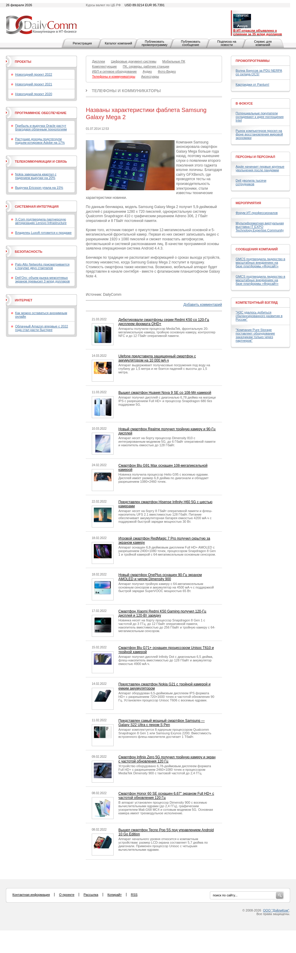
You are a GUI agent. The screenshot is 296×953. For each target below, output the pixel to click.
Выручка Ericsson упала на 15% (39, 187)
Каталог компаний (118, 43)
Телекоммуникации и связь (41, 161)
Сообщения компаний (257, 249)
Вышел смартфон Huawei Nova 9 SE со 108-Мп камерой (164, 393)
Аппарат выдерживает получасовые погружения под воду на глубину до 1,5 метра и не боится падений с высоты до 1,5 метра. (164, 368)
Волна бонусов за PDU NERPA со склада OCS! (259, 72)
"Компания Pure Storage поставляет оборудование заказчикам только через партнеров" (255, 335)
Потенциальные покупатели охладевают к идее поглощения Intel (260, 116)
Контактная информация (31, 894)
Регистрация (82, 43)
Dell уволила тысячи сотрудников (251, 182)
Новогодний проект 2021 (33, 84)
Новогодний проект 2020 (33, 94)
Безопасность (28, 251)
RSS (134, 894)
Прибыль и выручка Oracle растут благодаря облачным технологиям (41, 127)
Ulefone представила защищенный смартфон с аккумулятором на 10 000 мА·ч (157, 358)
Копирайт (114, 894)
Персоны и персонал (255, 157)
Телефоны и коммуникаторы (126, 90)
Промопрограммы (253, 61)
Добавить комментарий (203, 305)
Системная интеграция (37, 206)
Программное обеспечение (41, 113)
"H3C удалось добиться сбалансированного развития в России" (259, 316)
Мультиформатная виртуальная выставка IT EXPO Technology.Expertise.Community (260, 226)
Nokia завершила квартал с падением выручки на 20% (35, 176)
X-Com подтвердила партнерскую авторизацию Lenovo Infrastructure (41, 221)
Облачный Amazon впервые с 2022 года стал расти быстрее (41, 328)
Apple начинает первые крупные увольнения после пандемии (260, 168)
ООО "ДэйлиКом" (276, 910)
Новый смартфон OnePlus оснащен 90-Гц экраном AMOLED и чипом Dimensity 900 (160, 577)
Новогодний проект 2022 (33, 74)
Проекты (23, 61)
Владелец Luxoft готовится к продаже (43, 232)
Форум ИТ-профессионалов (257, 213)
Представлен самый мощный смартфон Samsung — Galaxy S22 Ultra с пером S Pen (161, 723)
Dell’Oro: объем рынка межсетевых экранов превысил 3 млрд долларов (42, 279)
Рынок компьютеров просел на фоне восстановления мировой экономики (259, 134)
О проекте (66, 894)
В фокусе (244, 103)
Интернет (23, 300)
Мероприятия (248, 203)
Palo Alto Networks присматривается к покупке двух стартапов (42, 266)
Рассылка (90, 894)
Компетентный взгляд (257, 302)
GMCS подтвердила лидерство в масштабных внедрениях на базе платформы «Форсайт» (260, 262)
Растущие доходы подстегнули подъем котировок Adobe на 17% (40, 140)
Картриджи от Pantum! (252, 84)
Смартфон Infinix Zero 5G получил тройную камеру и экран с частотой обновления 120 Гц (166, 759)
